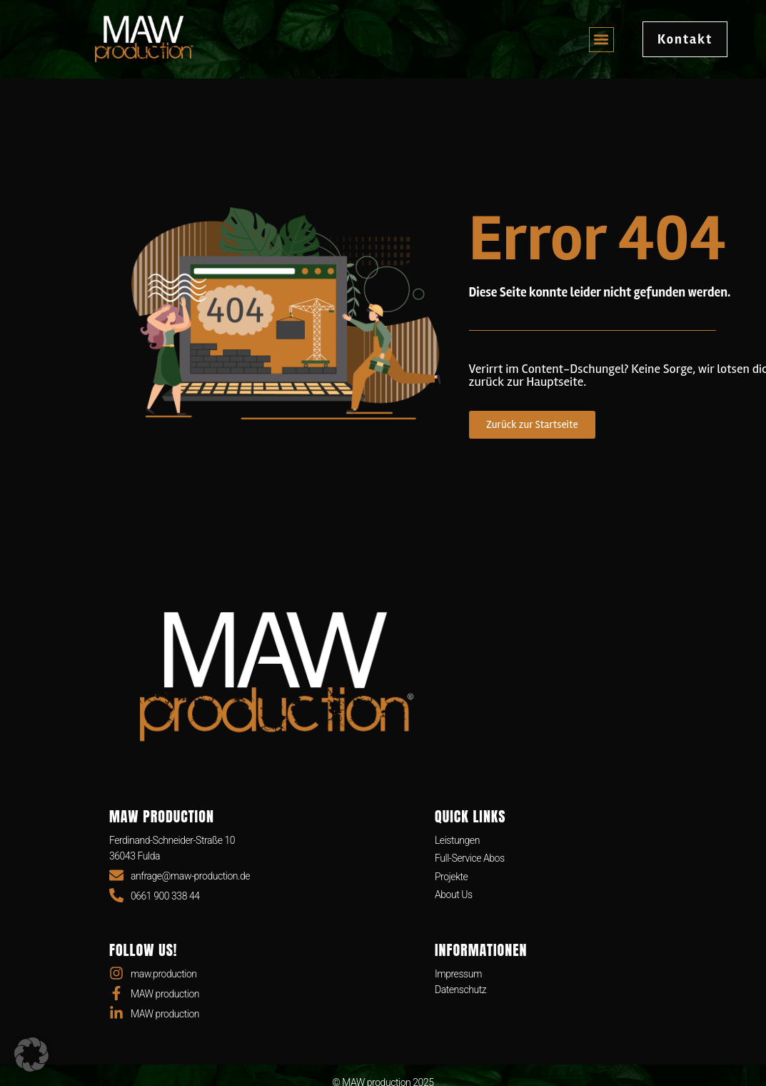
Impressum (458, 974)
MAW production (165, 994)
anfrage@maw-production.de (190, 876)
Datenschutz (460, 989)
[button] (601, 39)
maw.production (164, 974)
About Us (454, 894)
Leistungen (457, 840)
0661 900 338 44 (165, 896)
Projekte (451, 876)
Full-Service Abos (470, 858)
